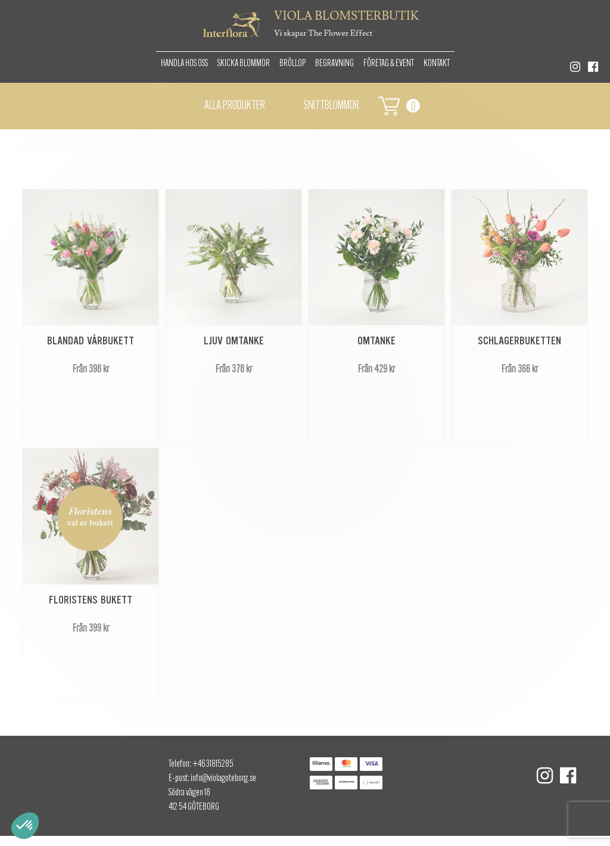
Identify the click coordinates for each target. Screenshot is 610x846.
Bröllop (292, 64)
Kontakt (437, 64)
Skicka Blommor (243, 64)
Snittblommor (331, 106)
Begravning (334, 64)
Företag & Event (388, 64)
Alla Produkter (234, 106)
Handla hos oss (184, 64)
